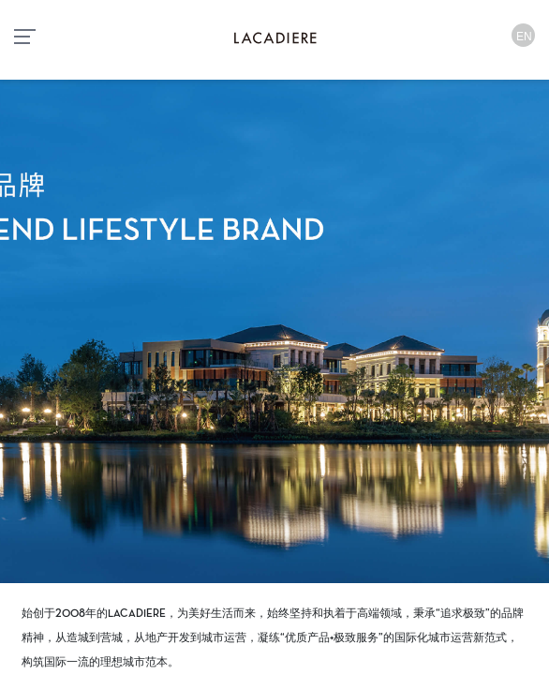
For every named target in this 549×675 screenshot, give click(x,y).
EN (524, 36)
